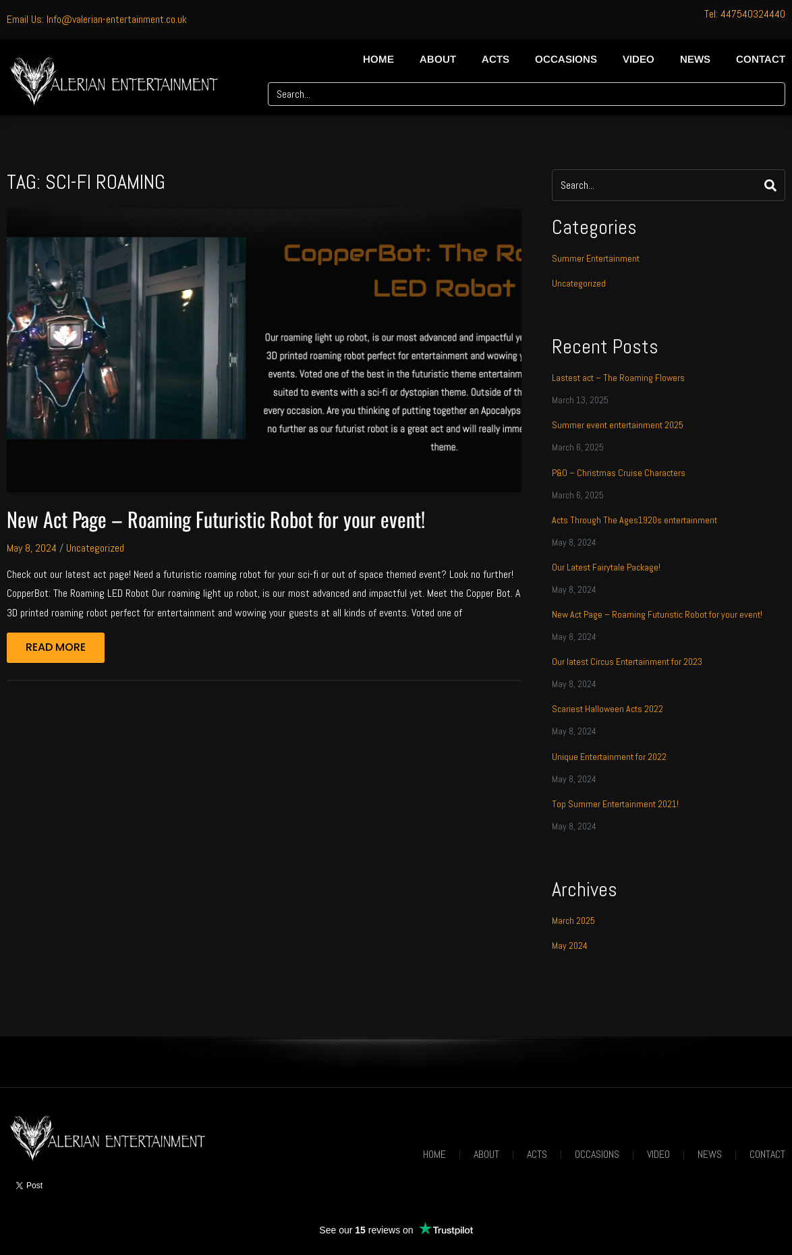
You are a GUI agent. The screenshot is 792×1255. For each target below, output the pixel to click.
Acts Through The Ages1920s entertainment (634, 520)
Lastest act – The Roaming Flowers (618, 378)
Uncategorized (95, 548)
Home (378, 59)
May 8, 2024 (32, 548)
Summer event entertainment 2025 (617, 425)
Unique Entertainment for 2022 (609, 757)
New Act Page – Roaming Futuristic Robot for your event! (216, 519)
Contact (760, 59)
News (695, 59)
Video (638, 59)
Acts (495, 59)
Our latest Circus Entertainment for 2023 (627, 661)
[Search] (770, 94)
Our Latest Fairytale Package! (606, 567)
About (438, 59)
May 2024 (570, 945)
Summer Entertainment (596, 258)
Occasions (566, 59)
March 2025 (573, 920)
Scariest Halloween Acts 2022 (607, 709)
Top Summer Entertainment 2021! (615, 804)
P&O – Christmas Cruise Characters (618, 473)
